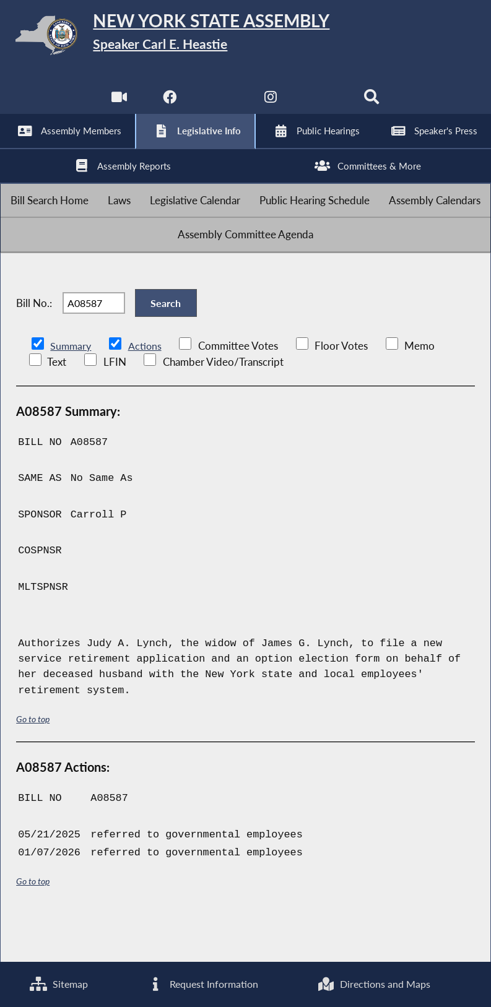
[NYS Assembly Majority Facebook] (169, 105)
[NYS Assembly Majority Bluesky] (322, 105)
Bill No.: (34, 338)
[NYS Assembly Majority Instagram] (271, 105)
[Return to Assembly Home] (245, 38)
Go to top (33, 759)
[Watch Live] (117, 105)
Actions (146, 387)
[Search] (374, 105)
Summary (71, 387)
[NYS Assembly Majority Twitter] (220, 105)
